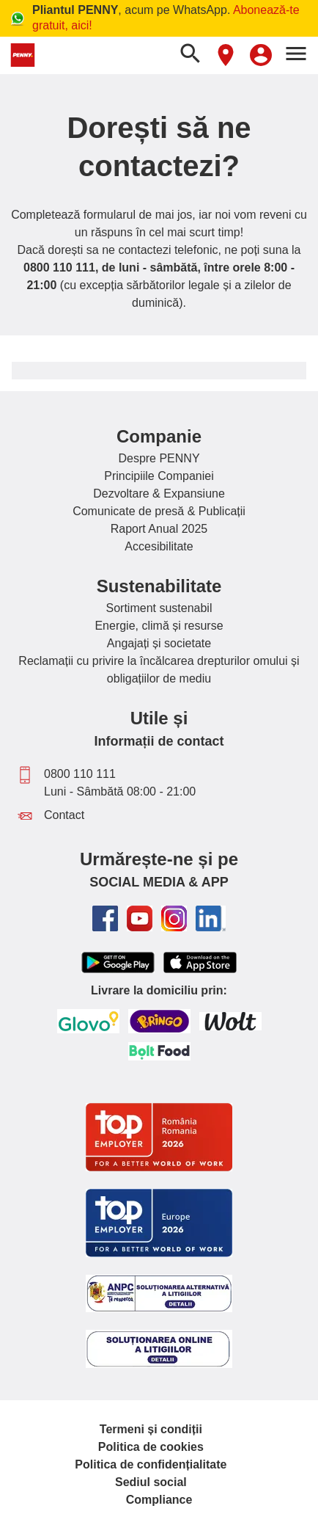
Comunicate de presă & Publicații (159, 511)
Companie (159, 436)
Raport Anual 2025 (159, 529)
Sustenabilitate (159, 586)
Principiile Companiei (158, 476)
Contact (64, 815)
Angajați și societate (159, 643)
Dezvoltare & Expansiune (159, 493)
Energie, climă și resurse (159, 625)
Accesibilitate (159, 546)
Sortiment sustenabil (159, 608)
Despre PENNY (158, 458)
